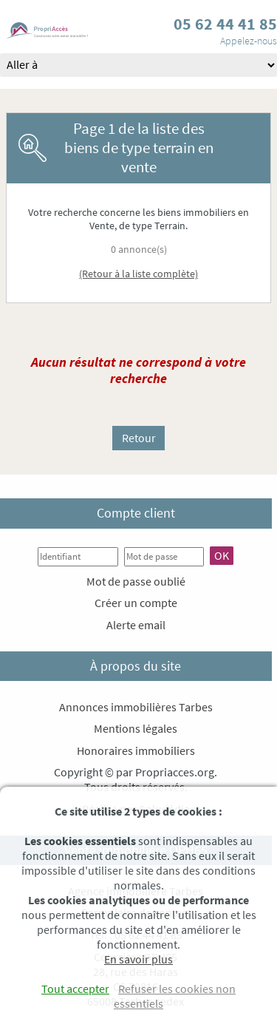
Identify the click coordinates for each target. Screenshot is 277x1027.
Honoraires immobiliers (136, 750)
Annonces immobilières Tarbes (136, 706)
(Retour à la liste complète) (138, 273)
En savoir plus (138, 959)
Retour (139, 437)
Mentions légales (135, 728)
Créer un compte (136, 602)
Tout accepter (75, 988)
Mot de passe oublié (135, 581)
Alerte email (135, 624)
